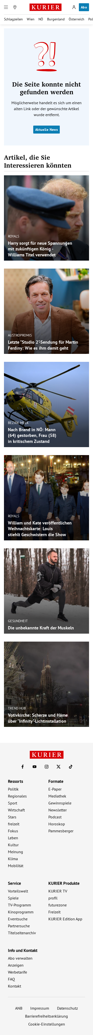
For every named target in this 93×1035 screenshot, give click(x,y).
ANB (18, 1008)
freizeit (13, 823)
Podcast (55, 816)
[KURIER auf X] (58, 767)
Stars (12, 816)
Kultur (13, 844)
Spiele (13, 897)
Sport (12, 802)
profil (53, 897)
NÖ (40, 19)
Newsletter (57, 809)
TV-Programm (19, 904)
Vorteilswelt (18, 891)
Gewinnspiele (59, 802)
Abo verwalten (20, 958)
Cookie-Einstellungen (46, 1024)
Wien (30, 19)
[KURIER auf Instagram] (47, 767)
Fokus (13, 830)
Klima (13, 858)
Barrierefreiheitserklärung (46, 1016)
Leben (13, 837)
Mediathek (57, 796)
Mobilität (15, 865)
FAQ (11, 979)
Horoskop (56, 823)
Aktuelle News (46, 129)
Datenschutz (67, 1008)
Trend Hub (17, 708)
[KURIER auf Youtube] (34, 767)
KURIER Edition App (65, 918)
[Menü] (6, 7)
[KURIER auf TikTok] (71, 767)
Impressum (39, 1008)
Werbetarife (17, 972)
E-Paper (55, 789)
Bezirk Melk (18, 423)
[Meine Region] (15, 7)
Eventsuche (18, 918)
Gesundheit (18, 621)
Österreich (76, 19)
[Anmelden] (74, 7)
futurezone (57, 904)
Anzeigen (16, 965)
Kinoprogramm (20, 911)
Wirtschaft (16, 809)
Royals (13, 236)
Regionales (17, 796)
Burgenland (56, 19)
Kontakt (14, 986)
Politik (13, 789)
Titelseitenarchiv (22, 932)
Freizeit (54, 911)
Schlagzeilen (13, 19)
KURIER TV (57, 891)
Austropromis (20, 335)
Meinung (15, 851)
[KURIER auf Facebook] (23, 767)
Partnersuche (19, 925)
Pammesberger (60, 830)
